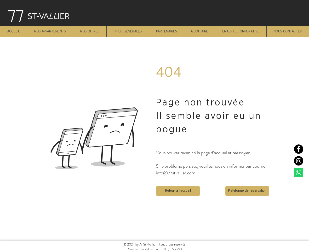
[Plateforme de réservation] (247, 191)
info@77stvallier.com (175, 172)
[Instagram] (298, 161)
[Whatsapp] (298, 172)
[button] (178, 191)
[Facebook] (298, 149)
